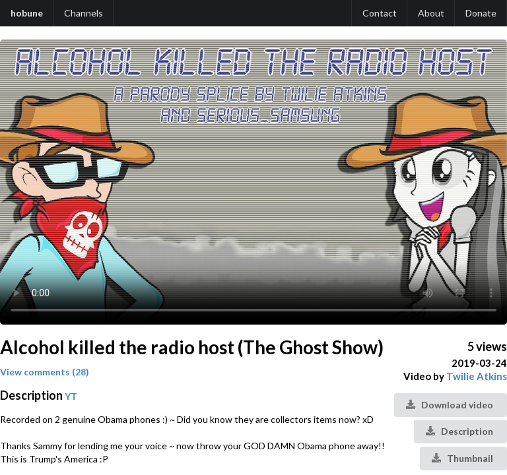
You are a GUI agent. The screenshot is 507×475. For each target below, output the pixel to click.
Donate (480, 12)
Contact (379, 12)
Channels (83, 12)
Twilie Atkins (476, 376)
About (431, 12)
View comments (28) (44, 371)
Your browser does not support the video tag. (253, 182)
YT (71, 396)
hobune (27, 12)
